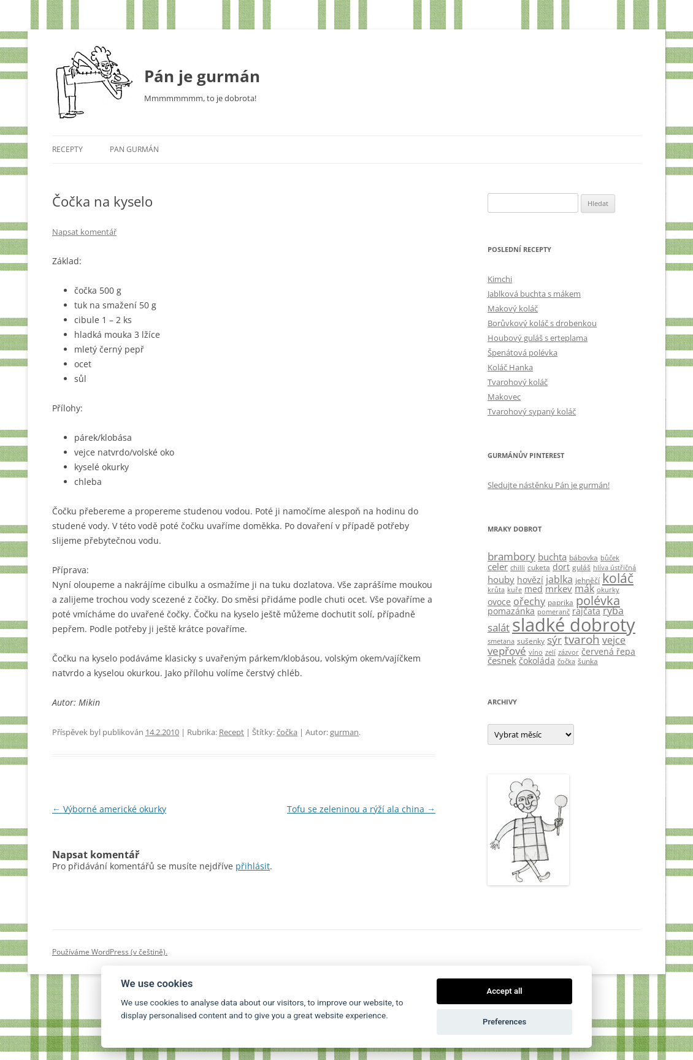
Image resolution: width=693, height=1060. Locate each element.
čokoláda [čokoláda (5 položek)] (537, 660)
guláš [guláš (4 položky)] (581, 567)
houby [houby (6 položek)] (501, 579)
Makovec (504, 396)
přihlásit (252, 866)
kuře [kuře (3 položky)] (514, 589)
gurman (344, 732)
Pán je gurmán (202, 76)
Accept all (504, 991)
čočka (287, 732)
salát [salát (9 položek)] (499, 627)
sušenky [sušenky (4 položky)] (531, 641)
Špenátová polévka (522, 352)
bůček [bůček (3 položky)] (609, 558)
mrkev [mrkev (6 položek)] (558, 588)
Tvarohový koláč (518, 381)
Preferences (504, 1021)
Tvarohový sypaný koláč (532, 411)
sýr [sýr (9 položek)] (554, 640)
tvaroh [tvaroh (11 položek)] (582, 639)
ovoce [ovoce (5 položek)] (499, 602)
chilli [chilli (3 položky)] (517, 567)
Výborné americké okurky (109, 809)
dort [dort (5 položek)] (561, 567)
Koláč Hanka (510, 367)
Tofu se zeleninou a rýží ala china (361, 809)
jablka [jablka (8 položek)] (559, 579)
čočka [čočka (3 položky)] (566, 661)
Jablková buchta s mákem (534, 293)
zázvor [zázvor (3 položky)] (568, 652)
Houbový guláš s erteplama (538, 337)
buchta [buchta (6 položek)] (552, 557)
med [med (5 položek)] (533, 589)
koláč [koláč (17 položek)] (618, 578)
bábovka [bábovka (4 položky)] (583, 557)
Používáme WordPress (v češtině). (109, 952)
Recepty (67, 149)
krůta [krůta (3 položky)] (496, 589)
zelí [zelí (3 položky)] (550, 652)
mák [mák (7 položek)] (584, 588)
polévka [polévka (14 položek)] (598, 600)
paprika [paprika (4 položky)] (560, 602)
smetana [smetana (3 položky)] (501, 641)
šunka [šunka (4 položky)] (588, 661)
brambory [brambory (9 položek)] (511, 556)
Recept (231, 732)
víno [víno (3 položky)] (536, 652)
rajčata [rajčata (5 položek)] (586, 611)
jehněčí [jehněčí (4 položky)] (587, 580)
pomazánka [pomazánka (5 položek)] (511, 611)
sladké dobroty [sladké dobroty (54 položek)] (573, 624)
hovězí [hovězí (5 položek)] (530, 579)
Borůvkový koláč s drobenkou (542, 323)
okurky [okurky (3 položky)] (608, 589)
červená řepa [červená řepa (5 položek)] (608, 651)
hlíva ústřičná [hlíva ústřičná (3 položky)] (614, 567)
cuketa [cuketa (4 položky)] (538, 567)
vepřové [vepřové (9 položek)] (507, 651)
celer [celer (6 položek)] (498, 566)
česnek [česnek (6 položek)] (502, 660)
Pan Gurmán (134, 149)
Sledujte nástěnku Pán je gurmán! (549, 484)
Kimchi (500, 278)
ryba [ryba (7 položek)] (613, 610)
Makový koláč (513, 308)
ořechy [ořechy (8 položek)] (529, 601)
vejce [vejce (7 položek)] (614, 640)
